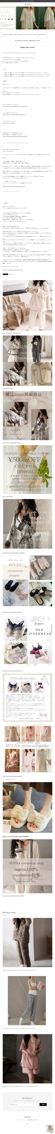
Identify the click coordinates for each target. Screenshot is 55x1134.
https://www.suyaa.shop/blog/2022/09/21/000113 (13, 895)
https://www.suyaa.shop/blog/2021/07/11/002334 (15, 136)
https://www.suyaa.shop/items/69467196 (12, 332)
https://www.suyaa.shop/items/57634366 (12, 442)
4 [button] (23, 30)
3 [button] (22, 30)
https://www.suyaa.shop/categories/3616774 (14, 186)
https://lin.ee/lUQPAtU (8, 496)
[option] (27, 18)
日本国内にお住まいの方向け (27, 47)
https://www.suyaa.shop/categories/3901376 (14, 114)
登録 (43, 1104)
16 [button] (34, 30)
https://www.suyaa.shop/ (9, 122)
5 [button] (24, 30)
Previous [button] (2, 18)
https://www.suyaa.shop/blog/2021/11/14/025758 (15, 106)
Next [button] (53, 18)
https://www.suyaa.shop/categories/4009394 (12, 776)
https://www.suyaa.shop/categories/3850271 (12, 612)
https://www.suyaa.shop (8, 388)
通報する (11, 274)
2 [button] (21, 30)
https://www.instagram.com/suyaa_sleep (13, 269)
